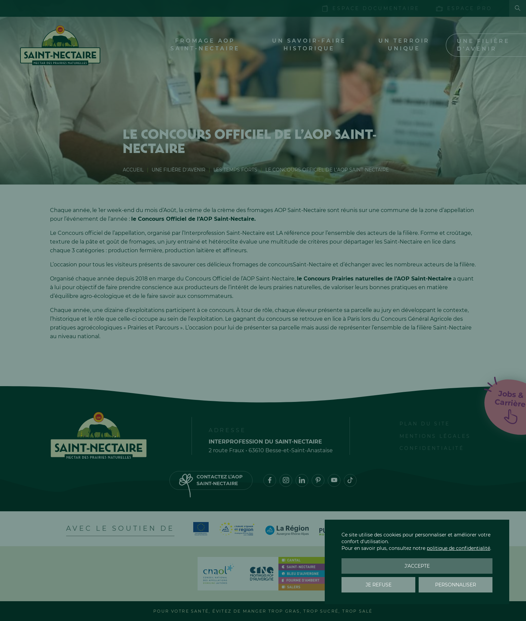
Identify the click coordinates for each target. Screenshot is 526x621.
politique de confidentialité (458, 548)
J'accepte (417, 566)
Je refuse (378, 585)
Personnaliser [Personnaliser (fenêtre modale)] (455, 585)
